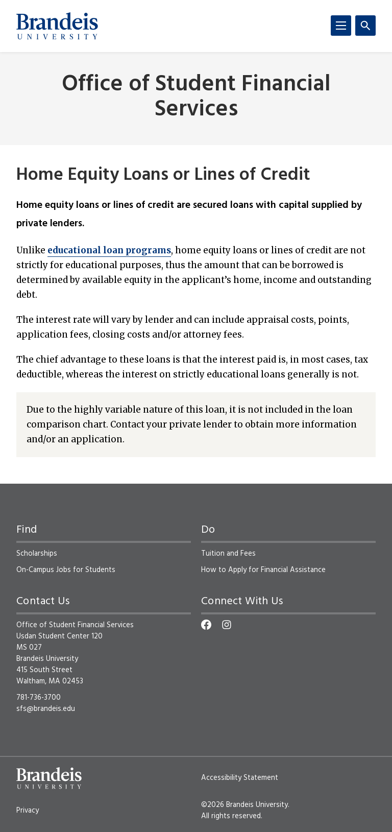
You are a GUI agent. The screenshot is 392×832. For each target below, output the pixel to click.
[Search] (365, 25)
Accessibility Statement (239, 778)
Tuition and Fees (228, 554)
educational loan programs (109, 250)
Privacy (27, 810)
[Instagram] (227, 625)
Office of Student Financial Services (196, 98)
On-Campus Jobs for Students (65, 570)
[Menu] (341, 25)
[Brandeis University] (57, 26)
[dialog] (361, 801)
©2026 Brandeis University (244, 805)
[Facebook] (206, 625)
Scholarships (36, 554)
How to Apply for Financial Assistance (263, 570)
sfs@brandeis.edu (45, 709)
